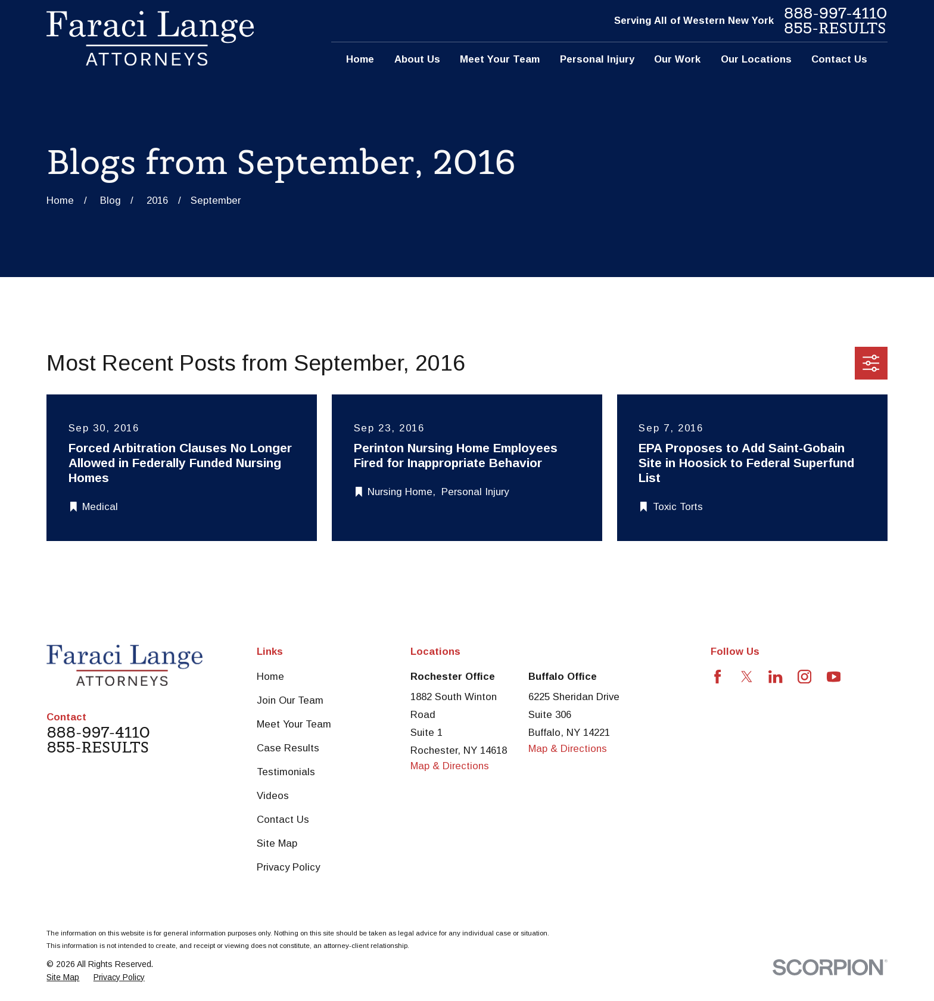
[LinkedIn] (775, 676)
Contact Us (283, 819)
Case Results (288, 748)
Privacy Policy (288, 867)
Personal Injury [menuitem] (597, 59)
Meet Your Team (294, 724)
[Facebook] (717, 676)
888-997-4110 (836, 13)
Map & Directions (449, 766)
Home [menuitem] (360, 59)
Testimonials (286, 772)
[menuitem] (62, 977)
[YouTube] (833, 676)
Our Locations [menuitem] (756, 59)
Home (270, 676)
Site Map (277, 843)
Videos (273, 795)
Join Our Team (290, 700)
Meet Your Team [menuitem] (500, 59)
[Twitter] (747, 676)
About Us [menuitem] (417, 59)
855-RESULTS (835, 28)
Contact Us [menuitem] (839, 59)
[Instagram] (804, 676)
